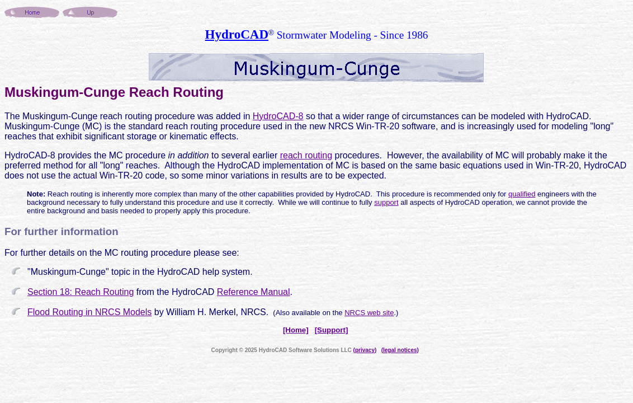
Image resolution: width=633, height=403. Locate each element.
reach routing (306, 155)
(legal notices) (400, 350)
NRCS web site (369, 312)
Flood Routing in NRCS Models (89, 312)
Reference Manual (253, 292)
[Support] (331, 330)
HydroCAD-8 (278, 116)
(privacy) (365, 350)
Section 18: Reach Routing (80, 292)
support (386, 202)
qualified (521, 194)
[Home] (296, 330)
